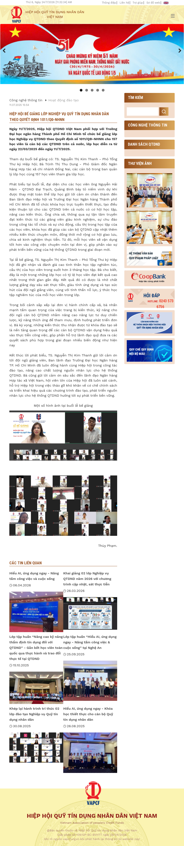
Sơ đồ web (153, 2)
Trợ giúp (138, 2)
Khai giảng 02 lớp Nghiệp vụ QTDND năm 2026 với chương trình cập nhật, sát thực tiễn (87, 578)
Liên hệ (124, 2)
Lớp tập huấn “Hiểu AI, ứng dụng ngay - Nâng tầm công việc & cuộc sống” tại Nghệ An (89, 642)
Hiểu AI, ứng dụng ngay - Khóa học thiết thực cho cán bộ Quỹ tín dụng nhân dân (88, 714)
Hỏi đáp (152, 295)
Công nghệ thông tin (25, 100)
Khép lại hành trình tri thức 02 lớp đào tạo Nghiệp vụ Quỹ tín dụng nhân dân (34, 714)
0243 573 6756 (160, 304)
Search (163, 111)
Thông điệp (109, 2)
